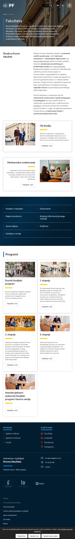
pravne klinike (59, 67)
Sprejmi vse (34, 536)
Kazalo (5, 523)
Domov (5, 14)
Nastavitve (21, 536)
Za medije (6, 519)
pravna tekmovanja (41, 61)
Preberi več (47, 146)
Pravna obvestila (8, 507)
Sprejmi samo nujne (50, 536)
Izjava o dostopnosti (10, 515)
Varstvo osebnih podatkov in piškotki (15, 511)
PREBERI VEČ (47, 358)
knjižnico (37, 106)
